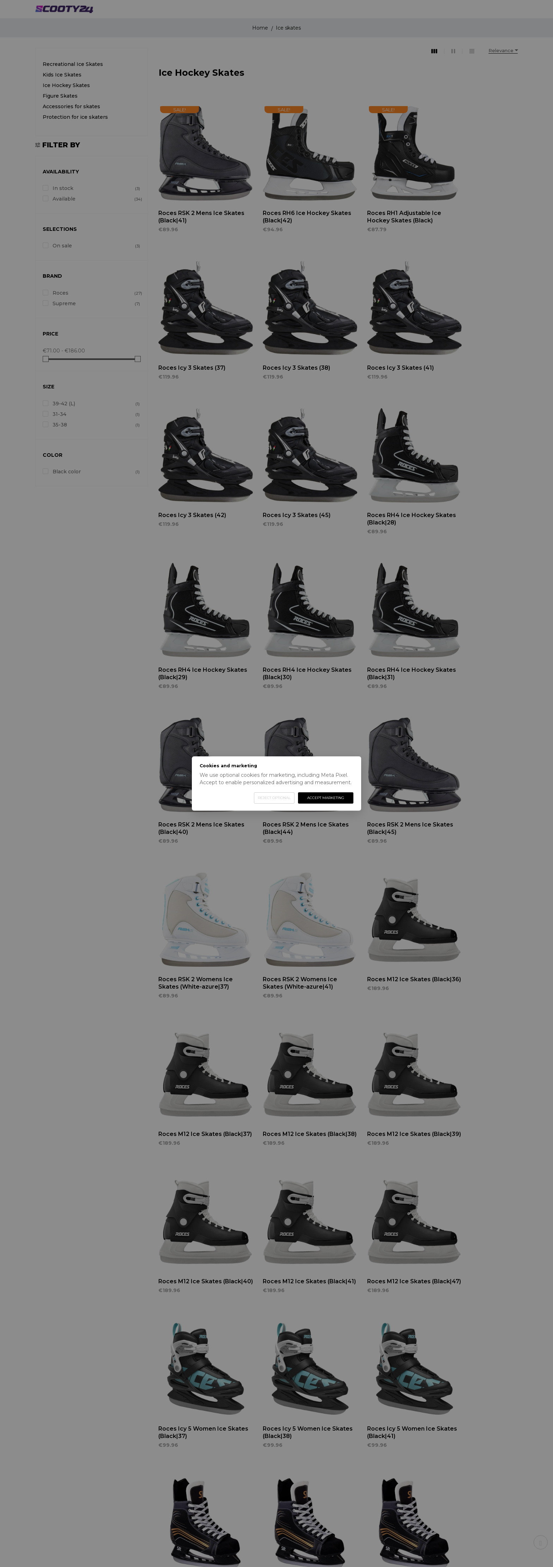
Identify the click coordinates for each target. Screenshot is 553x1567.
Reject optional (274, 797)
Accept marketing (325, 797)
